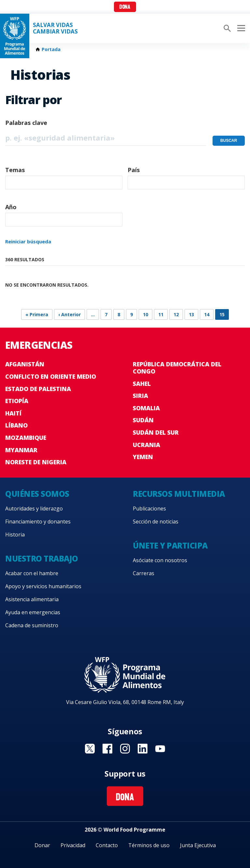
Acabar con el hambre (31, 573)
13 (191, 314)
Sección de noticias (155, 521)
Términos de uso (149, 845)
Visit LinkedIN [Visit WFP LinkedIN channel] (142, 748)
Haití (13, 413)
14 (206, 314)
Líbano (16, 425)
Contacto (107, 845)
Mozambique (25, 437)
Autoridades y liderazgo (34, 508)
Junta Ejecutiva (198, 845)
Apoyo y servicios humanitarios (43, 586)
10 (145, 314)
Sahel (142, 383)
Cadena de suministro (31, 625)
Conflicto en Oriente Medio (50, 376)
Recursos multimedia (179, 493)
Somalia (146, 408)
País (134, 170)
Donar (42, 845)
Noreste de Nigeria (35, 462)
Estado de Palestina (38, 389)
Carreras (143, 573)
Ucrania (146, 445)
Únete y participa (170, 545)
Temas (15, 170)
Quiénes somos (37, 493)
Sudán (143, 420)
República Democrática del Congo (177, 367)
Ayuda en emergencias (32, 612)
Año (11, 207)
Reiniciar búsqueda (28, 241)
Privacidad (73, 845)
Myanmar (21, 450)
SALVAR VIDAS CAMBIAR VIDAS (55, 28)
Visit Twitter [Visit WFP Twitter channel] (90, 748)
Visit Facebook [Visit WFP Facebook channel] (107, 748)
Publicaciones (149, 508)
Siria (140, 396)
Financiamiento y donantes (38, 521)
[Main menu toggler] (240, 28)
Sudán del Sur (156, 432)
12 (176, 314)
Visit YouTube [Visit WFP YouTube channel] (160, 748)
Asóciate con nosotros (160, 560)
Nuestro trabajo (41, 558)
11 (160, 314)
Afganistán (24, 364)
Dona (124, 7)
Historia (15, 534)
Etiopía (16, 401)
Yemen (143, 457)
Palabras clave (26, 123)
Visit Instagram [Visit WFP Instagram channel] (125, 748)
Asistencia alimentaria (32, 599)
